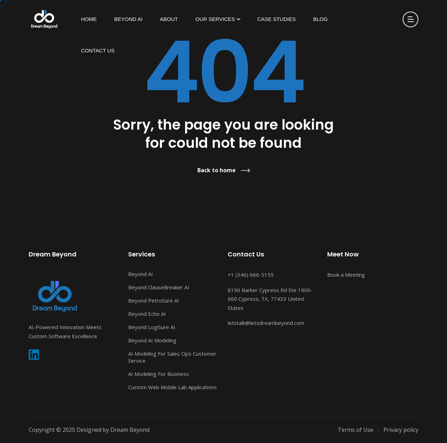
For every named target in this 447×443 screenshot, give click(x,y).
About (169, 19)
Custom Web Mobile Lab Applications (172, 387)
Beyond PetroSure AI (153, 300)
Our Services (215, 19)
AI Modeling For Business (158, 373)
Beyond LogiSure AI (151, 327)
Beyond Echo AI (147, 313)
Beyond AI (128, 19)
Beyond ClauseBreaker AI (158, 287)
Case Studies (276, 19)
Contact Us (98, 50)
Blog (320, 19)
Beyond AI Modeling (152, 340)
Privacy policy (400, 430)
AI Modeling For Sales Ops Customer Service (172, 357)
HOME (89, 19)
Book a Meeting (346, 274)
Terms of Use (355, 430)
